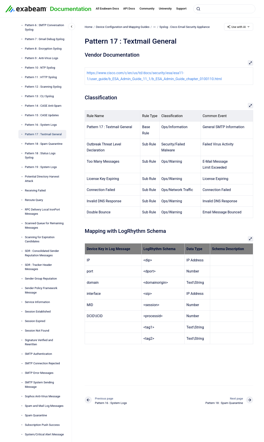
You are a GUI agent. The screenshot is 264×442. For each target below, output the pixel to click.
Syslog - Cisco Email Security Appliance (184, 26)
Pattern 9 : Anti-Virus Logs (41, 58)
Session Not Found (37, 330)
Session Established (38, 311)
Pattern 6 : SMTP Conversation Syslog (44, 27)
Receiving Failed (35, 190)
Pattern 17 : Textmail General (43, 134)
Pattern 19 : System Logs (41, 167)
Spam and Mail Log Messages (44, 405)
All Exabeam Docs (107, 8)
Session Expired (35, 321)
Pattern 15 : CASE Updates (42, 115)
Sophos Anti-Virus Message (42, 396)
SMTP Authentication (38, 353)
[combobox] (224, 9)
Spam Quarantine (36, 415)
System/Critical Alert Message (44, 434)
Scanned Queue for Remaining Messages (44, 225)
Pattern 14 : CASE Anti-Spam (43, 105)
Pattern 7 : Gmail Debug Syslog (44, 39)
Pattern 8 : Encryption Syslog (43, 48)
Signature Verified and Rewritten (39, 342)
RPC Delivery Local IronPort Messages (42, 212)
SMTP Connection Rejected (42, 363)
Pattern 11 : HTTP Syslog (41, 77)
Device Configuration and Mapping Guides (122, 26)
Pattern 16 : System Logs (41, 124)
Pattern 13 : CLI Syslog (39, 96)
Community (147, 8)
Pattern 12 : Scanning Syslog (43, 86)
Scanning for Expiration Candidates (40, 239)
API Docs (129, 8)
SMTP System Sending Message (39, 384)
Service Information (37, 302)
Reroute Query (34, 200)
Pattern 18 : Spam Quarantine (43, 143)
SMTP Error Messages (39, 372)
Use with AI (238, 27)
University (165, 8)
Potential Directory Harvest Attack (42, 179)
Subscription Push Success (42, 425)
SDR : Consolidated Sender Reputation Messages (42, 253)
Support (181, 8)
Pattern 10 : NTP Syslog (40, 67)
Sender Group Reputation (41, 278)
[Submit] (198, 8)
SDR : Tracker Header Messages (38, 267)
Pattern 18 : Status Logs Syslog (40, 155)
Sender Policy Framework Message (41, 290)
